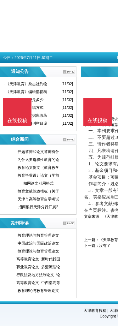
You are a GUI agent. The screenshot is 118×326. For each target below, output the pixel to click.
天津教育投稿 (95, 310)
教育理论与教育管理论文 (38, 235)
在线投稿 (97, 120)
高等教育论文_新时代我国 (38, 259)
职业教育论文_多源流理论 (38, 267)
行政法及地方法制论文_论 (38, 275)
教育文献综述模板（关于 (38, 191)
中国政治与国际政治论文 (38, 243)
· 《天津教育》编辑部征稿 (25, 92)
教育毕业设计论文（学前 (38, 175)
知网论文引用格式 (38, 183)
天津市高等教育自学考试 (38, 199)
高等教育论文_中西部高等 (38, 283)
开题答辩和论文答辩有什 (38, 152)
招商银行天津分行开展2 (38, 207)
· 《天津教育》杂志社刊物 (25, 84)
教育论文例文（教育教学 (38, 167)
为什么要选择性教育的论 (38, 159)
